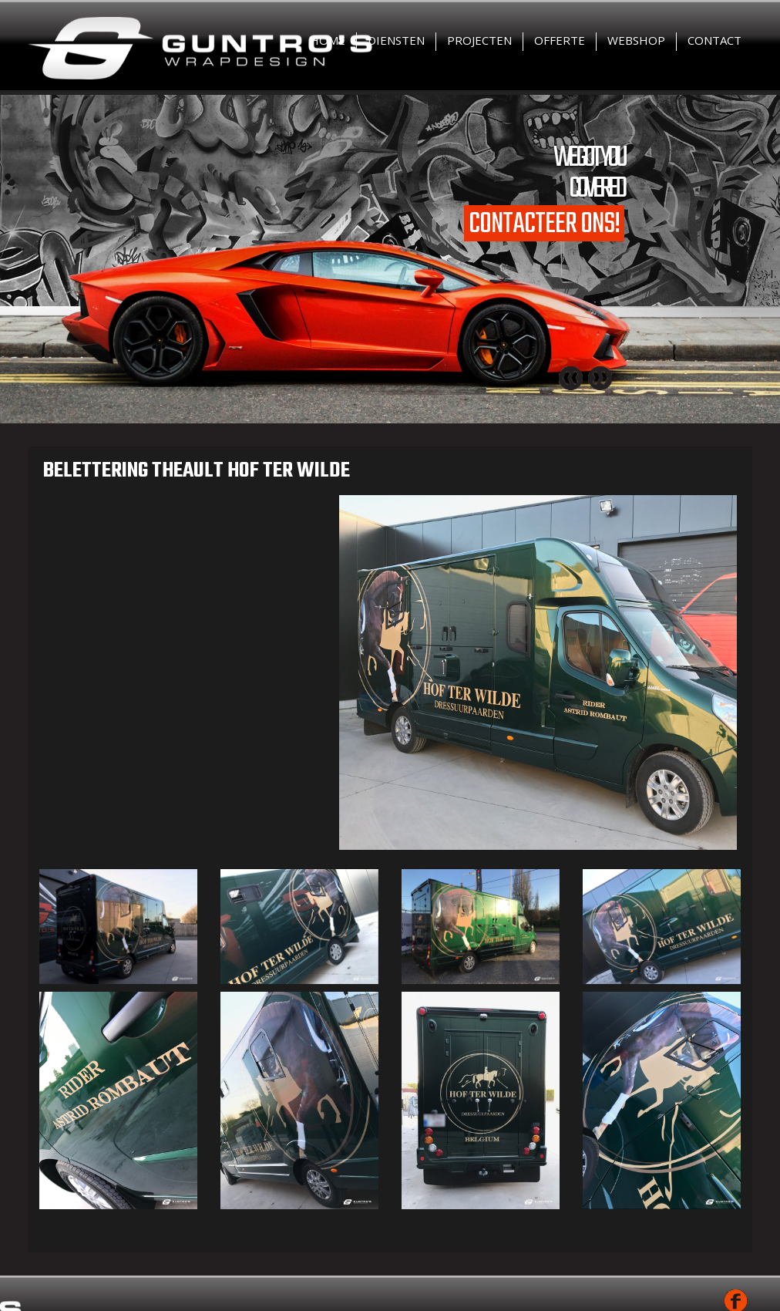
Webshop (636, 40)
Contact (714, 40)
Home (327, 40)
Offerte (559, 40)
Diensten (396, 40)
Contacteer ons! (544, 223)
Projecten (479, 40)
